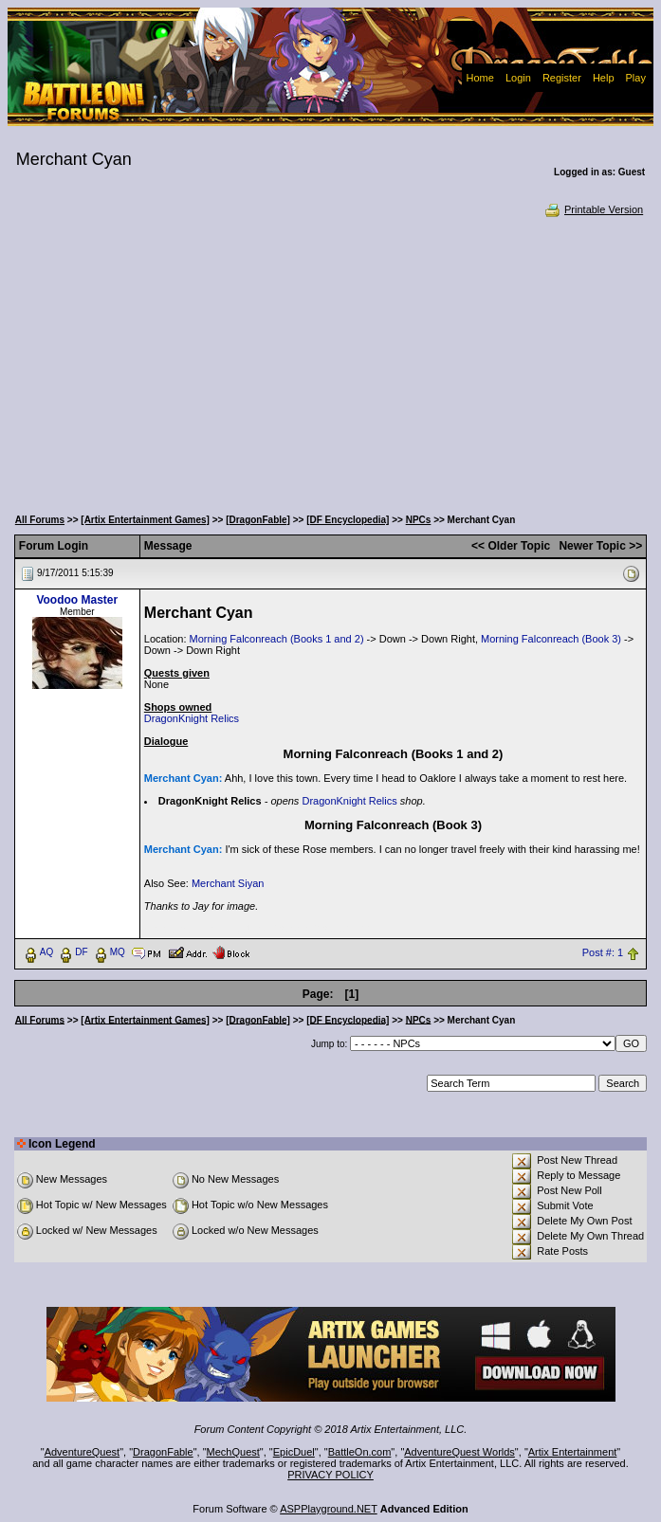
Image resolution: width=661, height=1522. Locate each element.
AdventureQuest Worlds (459, 1452)
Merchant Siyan (228, 883)
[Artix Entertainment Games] (145, 520)
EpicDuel (294, 1452)
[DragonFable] (258, 520)
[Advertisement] (330, 360)
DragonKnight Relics (191, 718)
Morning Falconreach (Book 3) (551, 638)
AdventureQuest (82, 1452)
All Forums (39, 520)
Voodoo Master (77, 600)
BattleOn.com (360, 1452)
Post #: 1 (602, 952)
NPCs (418, 520)
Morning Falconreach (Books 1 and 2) (277, 638)
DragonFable (163, 1452)
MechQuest (233, 1452)
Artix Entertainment (572, 1452)
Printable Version (593, 209)
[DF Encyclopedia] (347, 520)
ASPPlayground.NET (328, 1508)
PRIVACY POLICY (330, 1474)
